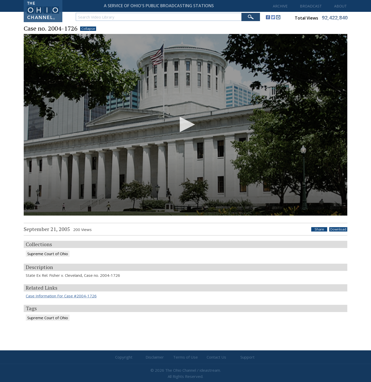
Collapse (88, 28)
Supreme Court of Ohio (47, 253)
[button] (185, 124)
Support (247, 357)
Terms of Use (185, 357)
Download (338, 229)
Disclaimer (155, 357)
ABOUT (340, 6)
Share (319, 229)
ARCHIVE (280, 6)
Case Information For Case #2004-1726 (61, 295)
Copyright (123, 357)
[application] (185, 125)
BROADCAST (311, 6)
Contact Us (216, 357)
